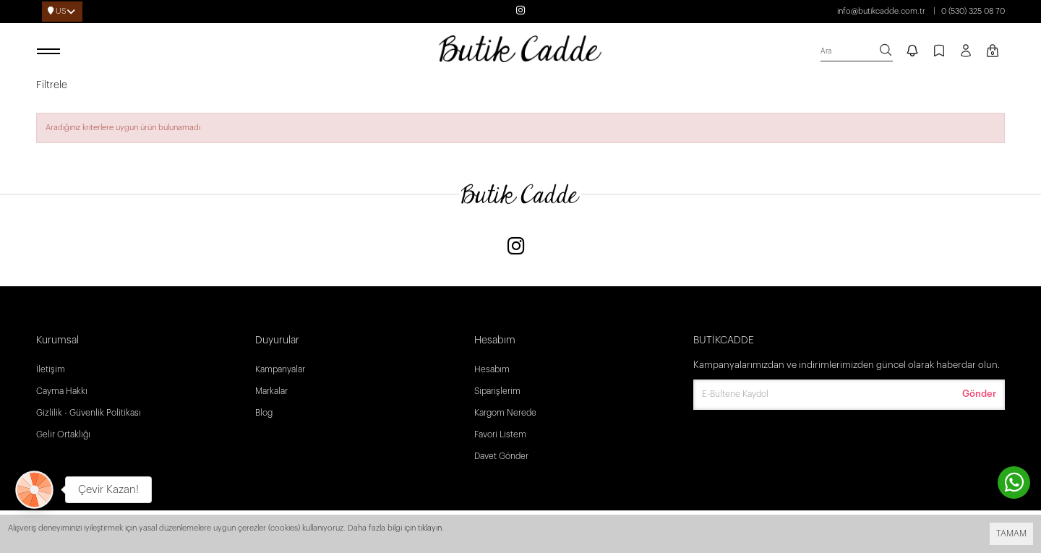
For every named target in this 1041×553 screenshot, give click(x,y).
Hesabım (492, 369)
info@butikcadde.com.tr (881, 11)
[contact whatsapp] (1014, 482)
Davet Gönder (501, 456)
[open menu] (50, 52)
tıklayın (430, 528)
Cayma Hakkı (61, 391)
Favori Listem (500, 434)
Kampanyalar (280, 369)
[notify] (912, 52)
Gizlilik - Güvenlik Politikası (88, 412)
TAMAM (1011, 533)
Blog (264, 412)
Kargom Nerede (505, 412)
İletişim (50, 369)
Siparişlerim (497, 391)
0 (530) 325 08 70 (973, 11)
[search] (856, 51)
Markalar (271, 391)
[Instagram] (516, 247)
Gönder (979, 393)
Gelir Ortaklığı (63, 434)
